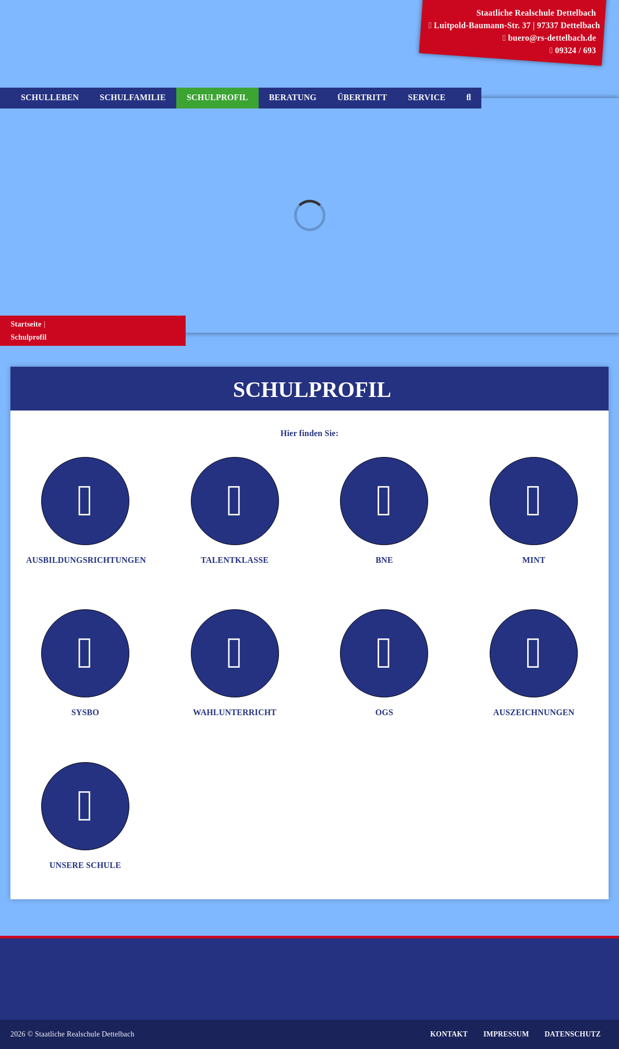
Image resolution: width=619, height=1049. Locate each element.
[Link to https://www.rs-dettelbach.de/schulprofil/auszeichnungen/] (534, 653)
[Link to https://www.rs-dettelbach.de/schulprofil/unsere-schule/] (85, 806)
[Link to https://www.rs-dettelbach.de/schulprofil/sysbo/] (85, 653)
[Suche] (468, 98)
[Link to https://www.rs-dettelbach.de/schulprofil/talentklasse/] (235, 501)
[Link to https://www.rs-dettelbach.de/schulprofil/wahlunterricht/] (235, 653)
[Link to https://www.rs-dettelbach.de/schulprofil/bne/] (384, 501)
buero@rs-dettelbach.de (549, 37)
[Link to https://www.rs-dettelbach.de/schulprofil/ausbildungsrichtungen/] (85, 501)
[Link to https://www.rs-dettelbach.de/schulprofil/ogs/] (384, 653)
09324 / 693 (573, 50)
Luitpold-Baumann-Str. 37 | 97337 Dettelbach (514, 25)
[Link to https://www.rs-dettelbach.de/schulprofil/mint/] (534, 501)
